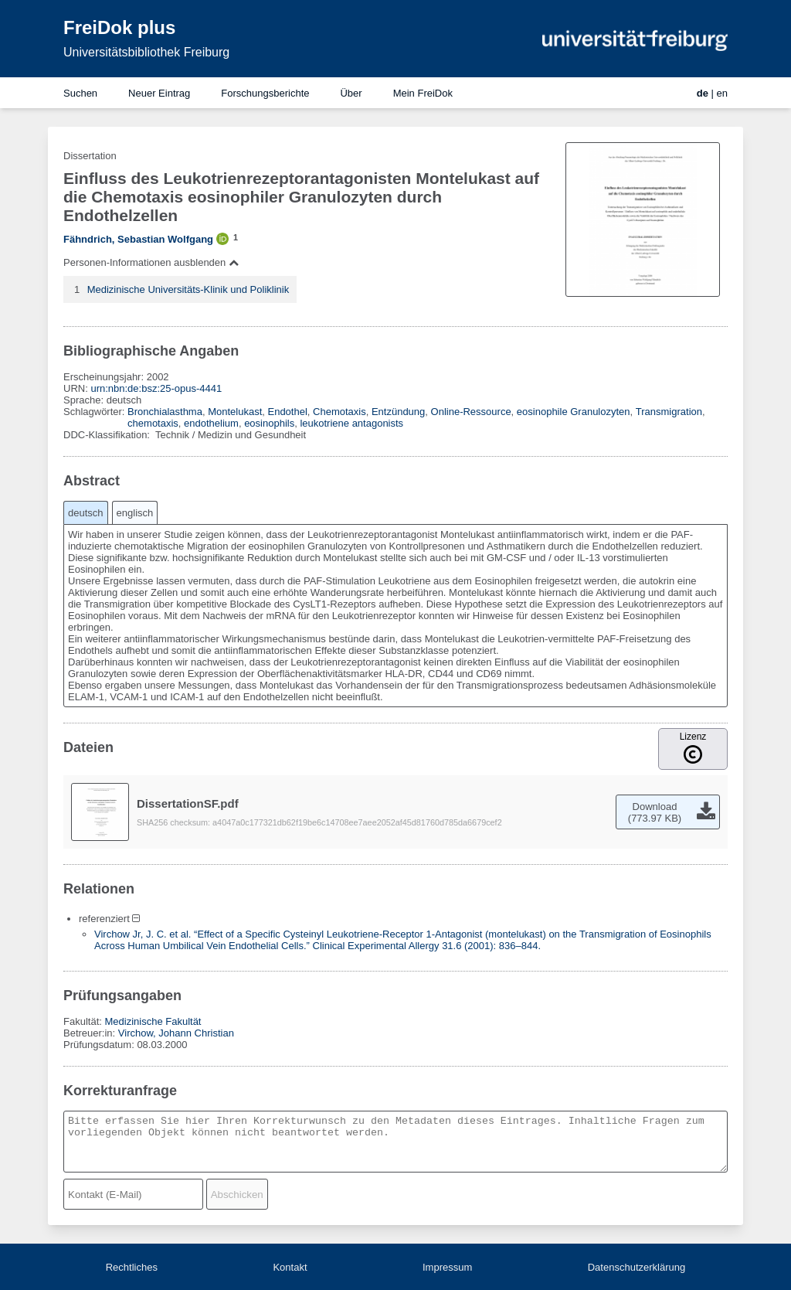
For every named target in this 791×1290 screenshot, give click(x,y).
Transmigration (669, 411)
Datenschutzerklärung (636, 1267)
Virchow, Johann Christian (176, 1033)
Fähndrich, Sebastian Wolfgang (138, 239)
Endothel (287, 411)
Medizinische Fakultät (152, 1021)
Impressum (447, 1267)
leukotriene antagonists (351, 423)
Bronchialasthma (164, 411)
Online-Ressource (471, 411)
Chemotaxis (339, 411)
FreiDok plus (119, 27)
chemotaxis (152, 423)
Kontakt (290, 1267)
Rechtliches (132, 1267)
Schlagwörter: (95, 411)
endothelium (211, 423)
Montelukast (235, 411)
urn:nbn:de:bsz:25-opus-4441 (156, 388)
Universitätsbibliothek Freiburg (146, 52)
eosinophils (269, 423)
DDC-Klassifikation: (108, 435)
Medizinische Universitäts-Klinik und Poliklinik (188, 289)
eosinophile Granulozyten (573, 411)
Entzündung (398, 411)
